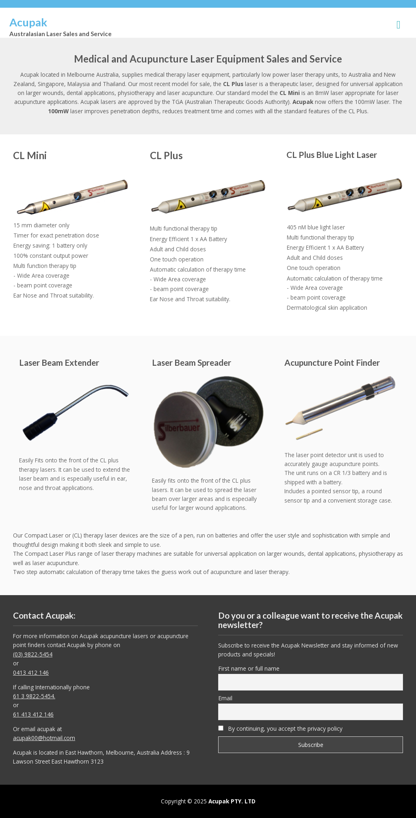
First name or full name (249, 668)
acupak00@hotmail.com (44, 738)
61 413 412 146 (33, 714)
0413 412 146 (31, 672)
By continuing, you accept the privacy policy (280, 728)
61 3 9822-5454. (34, 696)
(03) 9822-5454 (32, 654)
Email (225, 698)
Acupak (28, 22)
